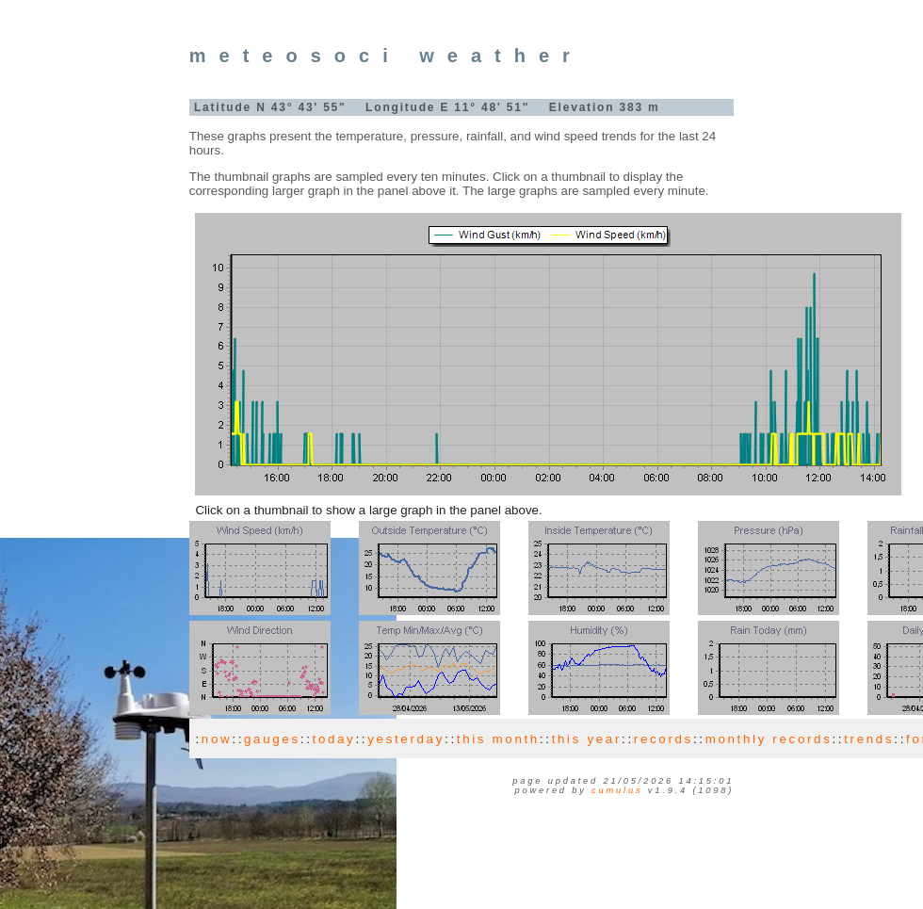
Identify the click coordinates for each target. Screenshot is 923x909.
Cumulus (616, 790)
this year (587, 739)
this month (498, 739)
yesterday (406, 739)
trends (869, 739)
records (663, 739)
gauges (272, 739)
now (217, 739)
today (334, 739)
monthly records (769, 739)
